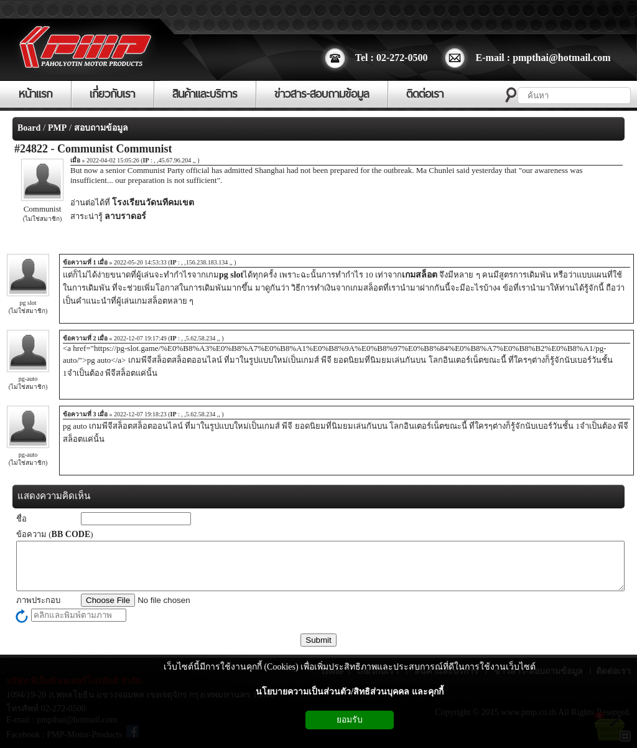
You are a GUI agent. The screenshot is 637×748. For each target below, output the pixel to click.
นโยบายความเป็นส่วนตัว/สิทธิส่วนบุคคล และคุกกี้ (349, 691)
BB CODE (71, 534)
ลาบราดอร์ (125, 216)
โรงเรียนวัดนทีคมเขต (153, 202)
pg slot (231, 274)
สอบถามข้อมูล (101, 128)
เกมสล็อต (419, 274)
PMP (57, 128)
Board (28, 128)
